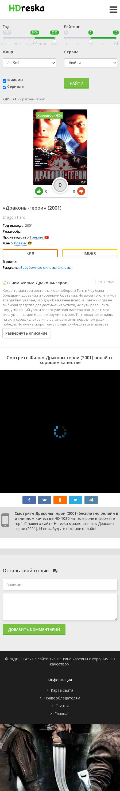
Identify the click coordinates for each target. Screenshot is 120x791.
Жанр (8, 51)
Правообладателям (62, 698)
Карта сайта (62, 690)
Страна (71, 51)
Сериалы (15, 86)
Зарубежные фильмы (38, 267)
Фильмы (15, 79)
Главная (62, 713)
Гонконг (37, 237)
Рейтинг (72, 26)
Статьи (62, 705)
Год (6, 26)
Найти (76, 83)
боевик (20, 243)
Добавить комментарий (34, 629)
